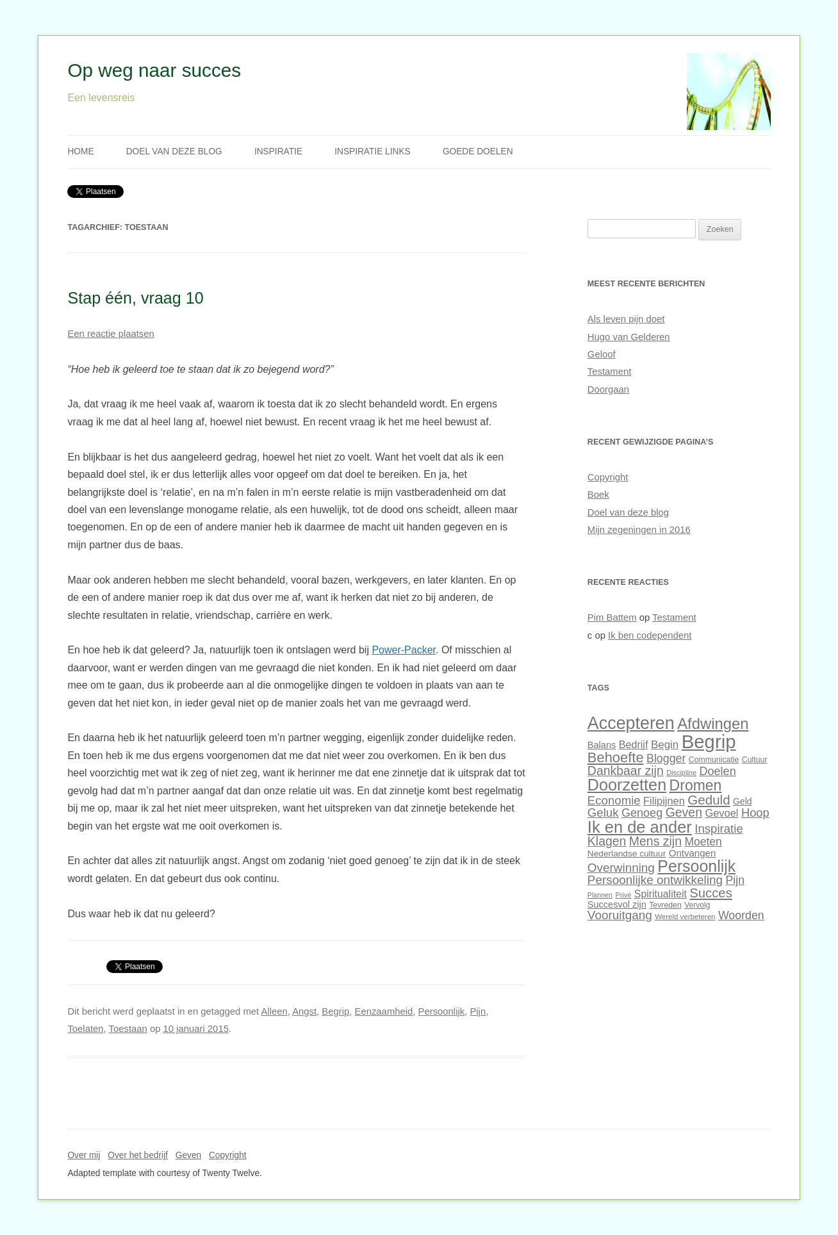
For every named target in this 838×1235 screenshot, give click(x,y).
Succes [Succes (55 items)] (710, 893)
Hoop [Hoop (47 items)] (755, 812)
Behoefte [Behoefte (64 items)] (615, 757)
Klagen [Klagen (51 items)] (607, 841)
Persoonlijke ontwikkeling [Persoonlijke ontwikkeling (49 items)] (655, 880)
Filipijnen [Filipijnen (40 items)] (664, 800)
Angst (304, 1011)
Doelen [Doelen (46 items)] (717, 771)
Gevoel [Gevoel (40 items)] (721, 813)
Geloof (601, 354)
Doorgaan (608, 389)
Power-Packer (404, 649)
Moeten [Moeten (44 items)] (702, 841)
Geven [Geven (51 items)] (684, 812)
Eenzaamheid (384, 1011)
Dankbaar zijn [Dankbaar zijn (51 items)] (625, 771)
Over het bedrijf (138, 1155)
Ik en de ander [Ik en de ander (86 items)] (639, 827)
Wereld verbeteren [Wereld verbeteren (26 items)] (685, 916)
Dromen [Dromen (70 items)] (696, 785)
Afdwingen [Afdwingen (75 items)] (712, 723)
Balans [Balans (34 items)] (601, 745)
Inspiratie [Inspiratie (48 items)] (718, 828)
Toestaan (128, 1029)
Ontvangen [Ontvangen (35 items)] (692, 852)
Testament (609, 371)
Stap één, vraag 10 (135, 298)
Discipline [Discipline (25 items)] (681, 772)
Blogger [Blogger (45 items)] (666, 758)
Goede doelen (478, 151)
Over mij (83, 1155)
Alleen (274, 1011)
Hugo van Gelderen (628, 337)
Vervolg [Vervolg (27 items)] (697, 905)
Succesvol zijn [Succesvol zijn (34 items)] (616, 904)
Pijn (478, 1011)
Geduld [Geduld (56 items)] (708, 799)
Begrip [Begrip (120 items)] (709, 741)
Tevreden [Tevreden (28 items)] (665, 905)
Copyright (607, 477)
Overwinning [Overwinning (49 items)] (621, 867)
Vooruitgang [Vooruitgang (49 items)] (619, 915)
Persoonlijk (441, 1011)
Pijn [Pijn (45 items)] (734, 880)
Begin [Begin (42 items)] (664, 745)
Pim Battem (612, 617)
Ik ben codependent (649, 635)
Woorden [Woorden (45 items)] (741, 915)
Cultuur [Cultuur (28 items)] (755, 759)
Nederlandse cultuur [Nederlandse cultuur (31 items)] (626, 853)
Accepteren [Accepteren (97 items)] (631, 723)
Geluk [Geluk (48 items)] (603, 812)
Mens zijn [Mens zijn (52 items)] (655, 841)
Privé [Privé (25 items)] (623, 895)
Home (80, 151)
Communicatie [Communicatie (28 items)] (714, 759)
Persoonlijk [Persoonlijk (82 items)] (696, 866)
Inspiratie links (372, 151)
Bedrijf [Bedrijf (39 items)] (633, 744)
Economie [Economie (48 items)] (614, 800)
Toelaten (85, 1029)
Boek (598, 494)
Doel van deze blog (174, 151)
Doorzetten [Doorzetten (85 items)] (626, 785)
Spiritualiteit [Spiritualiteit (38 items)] (660, 893)
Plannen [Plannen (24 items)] (599, 895)
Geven (188, 1155)
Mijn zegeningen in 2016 (639, 530)
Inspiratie (278, 151)
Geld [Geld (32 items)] (742, 801)
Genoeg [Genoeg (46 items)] (641, 812)
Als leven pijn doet (625, 319)
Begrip (335, 1011)
